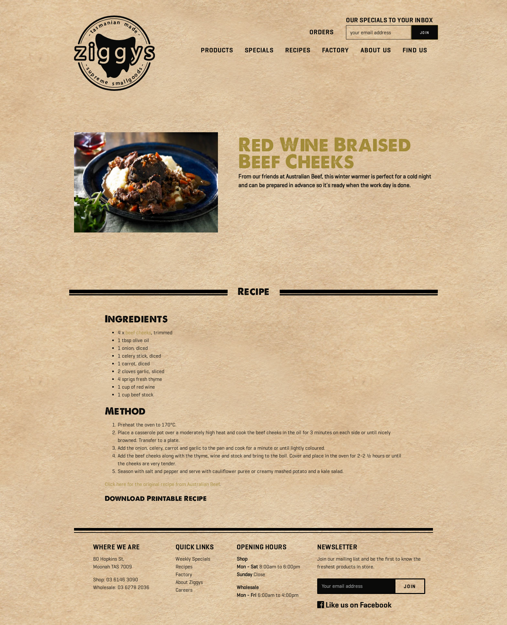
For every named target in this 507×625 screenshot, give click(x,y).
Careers (184, 590)
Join (410, 586)
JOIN (424, 32)
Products (217, 50)
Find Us (415, 50)
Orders (321, 32)
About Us (376, 50)
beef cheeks (138, 332)
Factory (335, 50)
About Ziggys (189, 582)
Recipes (297, 50)
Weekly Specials (193, 559)
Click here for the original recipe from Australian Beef (162, 484)
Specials (259, 50)
